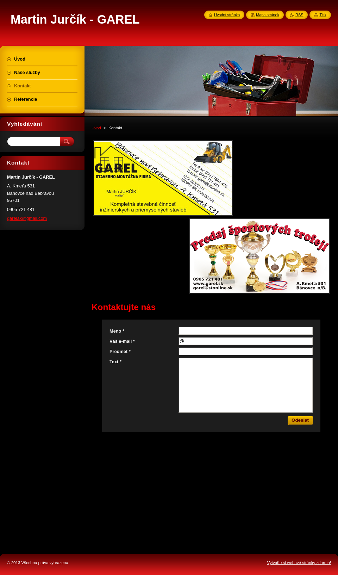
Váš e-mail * (122, 341)
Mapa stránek (267, 15)
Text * (115, 361)
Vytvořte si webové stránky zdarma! (299, 563)
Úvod (96, 128)
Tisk (322, 15)
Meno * (116, 331)
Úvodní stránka (227, 15)
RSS (299, 15)
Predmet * (120, 351)
